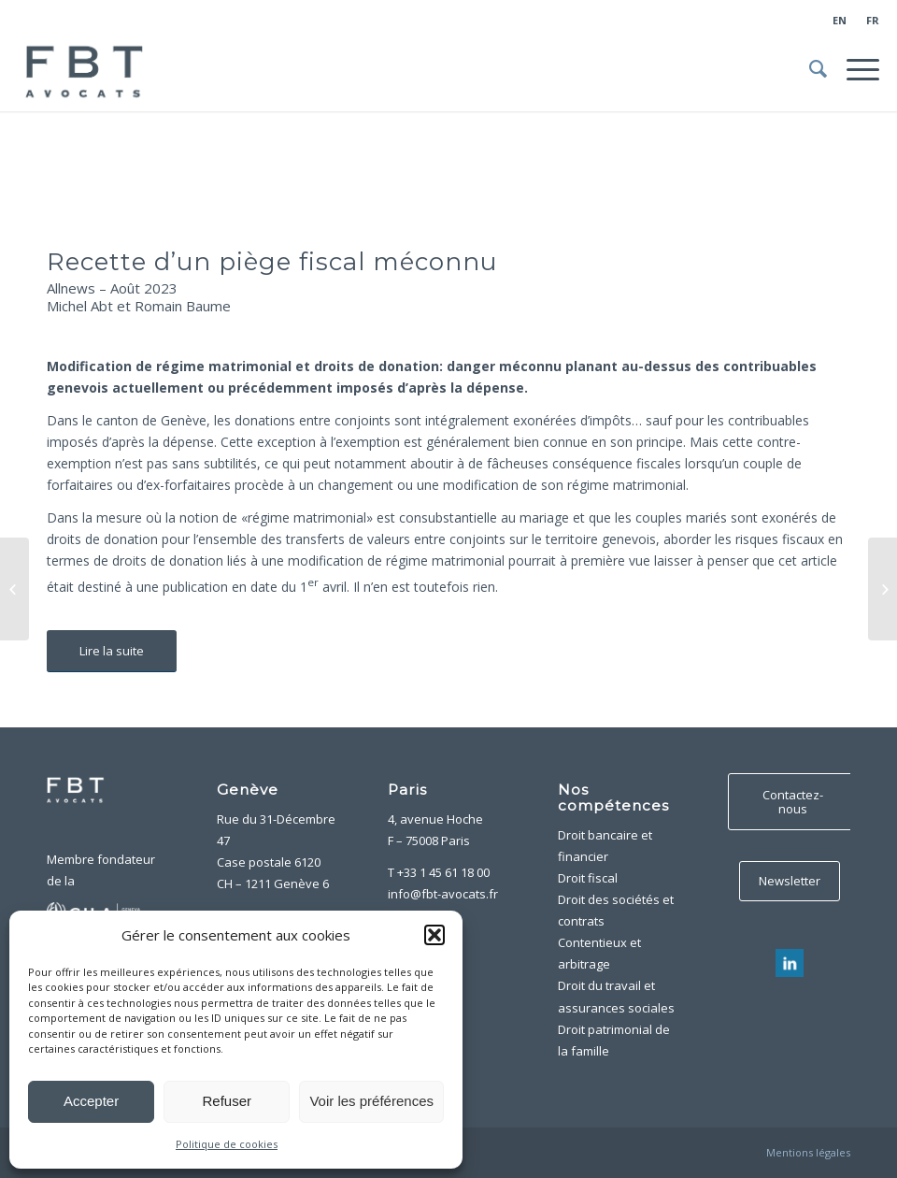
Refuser (227, 1101)
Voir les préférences (371, 1101)
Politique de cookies (227, 1144)
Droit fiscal (588, 877)
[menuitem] (840, 20)
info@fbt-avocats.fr (443, 893)
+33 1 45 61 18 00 (443, 872)
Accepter (91, 1101)
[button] (434, 935)
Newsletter (789, 880)
